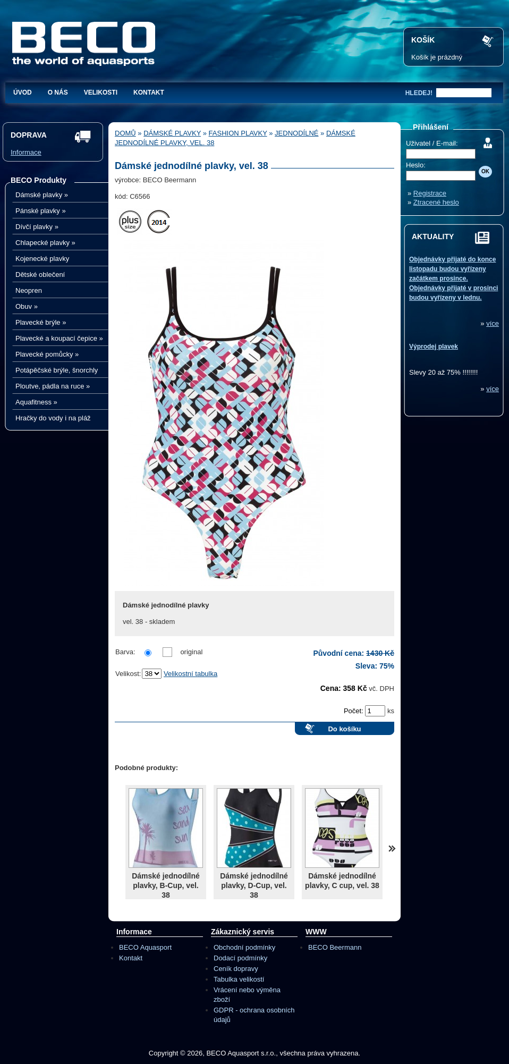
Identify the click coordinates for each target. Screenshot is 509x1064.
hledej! (418, 93)
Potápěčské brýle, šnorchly (56, 370)
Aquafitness (36, 402)
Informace (26, 152)
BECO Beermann (334, 947)
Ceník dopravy (236, 969)
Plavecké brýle (40, 322)
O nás (58, 92)
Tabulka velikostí (239, 979)
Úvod (22, 92)
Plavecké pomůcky (47, 354)
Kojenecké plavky (42, 259)
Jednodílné (296, 133)
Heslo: (416, 165)
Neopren (28, 290)
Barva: (125, 652)
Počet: (354, 711)
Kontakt (148, 92)
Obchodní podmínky (244, 947)
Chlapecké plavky (45, 243)
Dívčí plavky (36, 227)
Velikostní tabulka (190, 674)
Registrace (429, 193)
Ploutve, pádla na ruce (52, 386)
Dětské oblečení (40, 274)
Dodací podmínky (240, 958)
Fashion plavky (238, 133)
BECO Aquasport (145, 947)
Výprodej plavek (433, 346)
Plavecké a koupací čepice (59, 338)
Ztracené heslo (436, 202)
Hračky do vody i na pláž (53, 418)
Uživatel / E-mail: (432, 143)
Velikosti (100, 92)
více (492, 323)
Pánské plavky (40, 211)
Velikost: (128, 674)
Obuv (26, 306)
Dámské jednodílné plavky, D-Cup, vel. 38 (254, 885)
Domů (125, 133)
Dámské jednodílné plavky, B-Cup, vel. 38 (166, 885)
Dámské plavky (41, 195)
